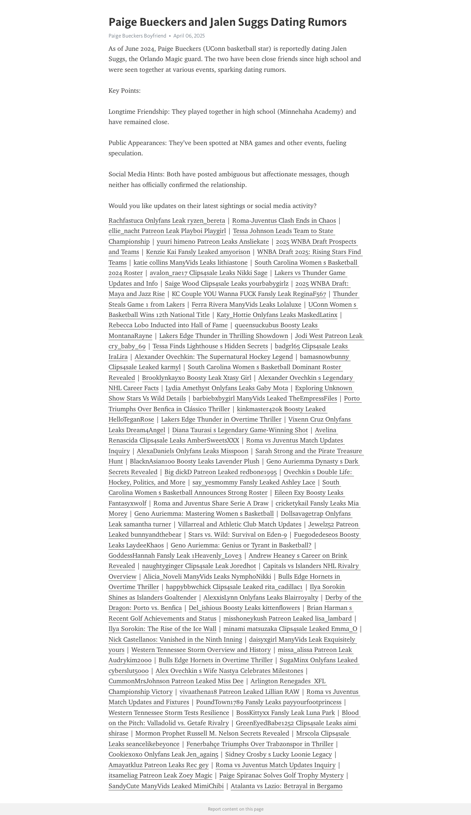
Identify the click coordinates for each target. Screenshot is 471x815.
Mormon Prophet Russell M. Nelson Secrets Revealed (212, 733)
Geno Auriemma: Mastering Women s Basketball (204, 513)
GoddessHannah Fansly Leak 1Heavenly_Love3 (175, 555)
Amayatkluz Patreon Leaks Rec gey (159, 765)
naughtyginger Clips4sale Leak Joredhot (199, 566)
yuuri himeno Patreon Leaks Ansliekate (213, 241)
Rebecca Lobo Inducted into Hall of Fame (168, 325)
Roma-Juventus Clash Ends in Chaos (284, 220)
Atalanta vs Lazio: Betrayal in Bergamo (287, 786)
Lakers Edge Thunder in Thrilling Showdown (223, 336)
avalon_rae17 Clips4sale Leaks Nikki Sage (209, 273)
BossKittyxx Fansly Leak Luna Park (285, 713)
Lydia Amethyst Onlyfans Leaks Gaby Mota (227, 388)
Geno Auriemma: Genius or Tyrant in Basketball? (241, 545)
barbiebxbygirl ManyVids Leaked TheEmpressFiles (265, 398)
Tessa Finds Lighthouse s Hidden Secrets (210, 346)
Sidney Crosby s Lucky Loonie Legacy (278, 754)
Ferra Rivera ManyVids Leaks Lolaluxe (246, 304)
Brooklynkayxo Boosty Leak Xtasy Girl (196, 378)
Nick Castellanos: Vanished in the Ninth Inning (175, 639)
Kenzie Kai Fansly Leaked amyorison (198, 252)
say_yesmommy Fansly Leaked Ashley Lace (253, 482)
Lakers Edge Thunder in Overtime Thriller (221, 419)
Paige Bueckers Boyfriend (137, 35)
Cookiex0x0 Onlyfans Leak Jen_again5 (163, 754)
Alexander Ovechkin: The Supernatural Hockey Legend (214, 357)
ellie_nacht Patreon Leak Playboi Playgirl (167, 231)
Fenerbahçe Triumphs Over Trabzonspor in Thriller (260, 744)
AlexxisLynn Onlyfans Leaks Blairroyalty (260, 597)
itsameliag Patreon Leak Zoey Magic (160, 775)
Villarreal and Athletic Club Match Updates (239, 524)
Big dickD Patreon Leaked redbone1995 (220, 472)
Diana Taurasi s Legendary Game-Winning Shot (240, 430)
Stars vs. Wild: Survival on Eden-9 (237, 534)
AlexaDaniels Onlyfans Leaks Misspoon (192, 451)
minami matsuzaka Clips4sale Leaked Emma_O (290, 629)
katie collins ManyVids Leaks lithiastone (191, 262)
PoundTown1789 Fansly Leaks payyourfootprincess (268, 702)
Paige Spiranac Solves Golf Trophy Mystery (281, 775)
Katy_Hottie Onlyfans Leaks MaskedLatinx (277, 315)
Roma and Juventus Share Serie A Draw (211, 503)
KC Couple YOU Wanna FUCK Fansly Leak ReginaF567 (249, 294)
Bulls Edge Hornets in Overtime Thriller (216, 660)
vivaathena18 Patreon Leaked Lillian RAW (240, 692)
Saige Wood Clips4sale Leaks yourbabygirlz (226, 283)
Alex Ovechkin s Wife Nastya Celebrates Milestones (229, 671)
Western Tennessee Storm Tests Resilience (169, 713)
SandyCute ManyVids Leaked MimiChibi (166, 786)
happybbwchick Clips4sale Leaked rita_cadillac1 (234, 587)
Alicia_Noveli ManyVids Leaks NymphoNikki (207, 576)
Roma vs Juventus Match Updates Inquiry (276, 765)
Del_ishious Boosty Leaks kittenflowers (244, 608)
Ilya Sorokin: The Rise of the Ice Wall (162, 629)
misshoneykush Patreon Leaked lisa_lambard (287, 618)
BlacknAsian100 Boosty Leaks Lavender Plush (194, 461)
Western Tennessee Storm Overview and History (201, 650)
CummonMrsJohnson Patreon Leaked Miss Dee (176, 681)
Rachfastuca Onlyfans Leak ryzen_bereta (167, 220)
